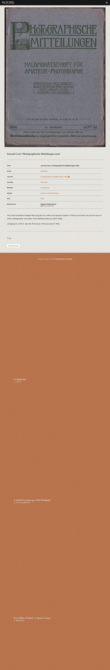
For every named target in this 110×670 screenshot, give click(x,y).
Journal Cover (13, 246)
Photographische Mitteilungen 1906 (55, 177)
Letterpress (45, 187)
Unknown (44, 171)
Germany (43, 182)
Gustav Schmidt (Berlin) (49, 193)
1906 (42, 198)
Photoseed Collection (64, 259)
